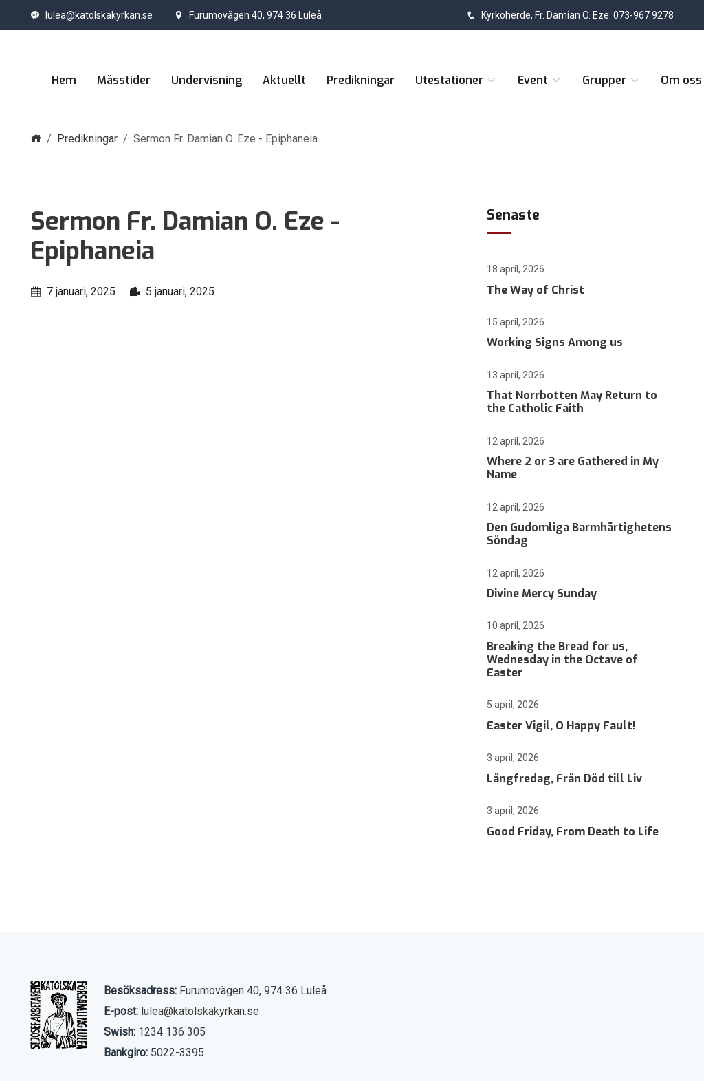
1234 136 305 (172, 1031)
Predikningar (361, 80)
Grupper (611, 80)
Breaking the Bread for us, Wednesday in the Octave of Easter (562, 659)
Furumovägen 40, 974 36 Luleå (248, 15)
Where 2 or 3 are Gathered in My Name (573, 468)
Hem (64, 80)
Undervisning (206, 80)
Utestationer (456, 80)
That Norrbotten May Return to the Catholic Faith (572, 402)
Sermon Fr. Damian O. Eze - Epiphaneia (185, 236)
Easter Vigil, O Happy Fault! (561, 725)
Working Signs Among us (555, 342)
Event (540, 80)
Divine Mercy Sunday (542, 593)
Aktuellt (284, 80)
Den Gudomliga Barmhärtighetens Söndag (579, 534)
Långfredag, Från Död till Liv (564, 778)
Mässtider (124, 80)
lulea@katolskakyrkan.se (91, 15)
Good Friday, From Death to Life (573, 831)
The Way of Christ (535, 290)
